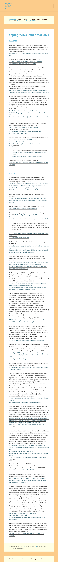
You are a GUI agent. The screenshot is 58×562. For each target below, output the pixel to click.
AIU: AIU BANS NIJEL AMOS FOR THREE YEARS (22, 513)
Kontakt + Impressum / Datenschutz (19, 559)
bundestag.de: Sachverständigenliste (19, 359)
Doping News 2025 (18, 548)
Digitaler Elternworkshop (19, 156)
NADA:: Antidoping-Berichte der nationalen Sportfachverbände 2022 (28, 219)
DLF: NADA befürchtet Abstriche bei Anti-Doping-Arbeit (25, 131)
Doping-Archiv (30, 546)
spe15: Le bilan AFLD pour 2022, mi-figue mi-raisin (23, 127)
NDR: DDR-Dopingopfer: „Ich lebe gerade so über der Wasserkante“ (28, 90)
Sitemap (33, 559)
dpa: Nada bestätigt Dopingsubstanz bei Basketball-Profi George (27, 478)
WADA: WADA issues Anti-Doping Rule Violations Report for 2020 (27, 198)
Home (19, 19)
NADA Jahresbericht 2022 (16, 142)
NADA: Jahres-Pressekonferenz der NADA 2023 (22, 140)
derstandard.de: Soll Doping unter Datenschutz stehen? (25, 402)
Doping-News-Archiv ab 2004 (32, 19)
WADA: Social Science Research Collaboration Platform (24, 190)
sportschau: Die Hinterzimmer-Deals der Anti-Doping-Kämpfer (26, 340)
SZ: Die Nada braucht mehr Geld (18, 133)
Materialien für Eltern (35, 156)
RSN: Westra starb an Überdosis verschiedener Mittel (24, 111)
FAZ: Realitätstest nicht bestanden (19, 237)
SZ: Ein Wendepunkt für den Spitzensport (21, 451)
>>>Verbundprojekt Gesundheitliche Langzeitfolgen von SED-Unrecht (29, 92)
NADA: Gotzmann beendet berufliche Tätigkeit (22, 470)
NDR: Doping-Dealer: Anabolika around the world (23, 208)
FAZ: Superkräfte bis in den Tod (18, 515)
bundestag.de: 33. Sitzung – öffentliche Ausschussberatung (26, 353)
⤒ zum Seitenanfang (43, 559)
